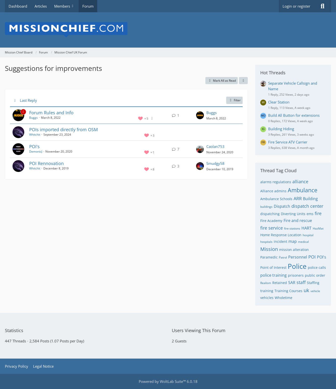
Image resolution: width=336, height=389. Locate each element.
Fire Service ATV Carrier (287, 142)
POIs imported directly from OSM (63, 129)
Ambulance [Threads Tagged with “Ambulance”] (302, 190)
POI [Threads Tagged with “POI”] (312, 257)
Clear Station (278, 102)
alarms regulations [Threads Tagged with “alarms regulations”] (275, 182)
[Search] (322, 6)
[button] (243, 80)
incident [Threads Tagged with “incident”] (280, 241)
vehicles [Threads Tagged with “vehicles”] (267, 297)
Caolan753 (215, 146)
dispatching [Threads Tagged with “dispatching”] (270, 213)
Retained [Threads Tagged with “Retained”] (279, 282)
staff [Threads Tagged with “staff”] (301, 282)
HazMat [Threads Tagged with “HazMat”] (318, 228)
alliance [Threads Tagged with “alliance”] (300, 181)
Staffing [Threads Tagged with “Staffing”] (313, 282)
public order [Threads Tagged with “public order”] (315, 275)
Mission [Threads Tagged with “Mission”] (269, 249)
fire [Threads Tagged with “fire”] (318, 213)
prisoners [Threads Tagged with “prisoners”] (296, 275)
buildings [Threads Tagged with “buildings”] (266, 207)
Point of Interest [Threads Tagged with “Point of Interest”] (273, 267)
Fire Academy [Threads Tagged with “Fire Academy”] (271, 220)
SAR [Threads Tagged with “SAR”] (291, 282)
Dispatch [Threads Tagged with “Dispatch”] (282, 206)
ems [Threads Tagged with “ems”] (310, 213)
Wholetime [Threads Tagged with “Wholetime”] (283, 297)
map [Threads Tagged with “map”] (292, 241)
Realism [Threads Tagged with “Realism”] (265, 283)
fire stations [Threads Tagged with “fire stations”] (292, 228)
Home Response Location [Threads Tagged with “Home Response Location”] (280, 235)
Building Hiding (281, 128)
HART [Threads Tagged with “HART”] (306, 228)
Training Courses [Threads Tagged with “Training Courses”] (288, 290)
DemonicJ (35, 151)
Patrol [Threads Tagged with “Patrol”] (283, 257)
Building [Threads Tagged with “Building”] (310, 198)
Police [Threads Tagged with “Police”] (297, 266)
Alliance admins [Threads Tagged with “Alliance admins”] (273, 191)
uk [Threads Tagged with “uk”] (306, 290)
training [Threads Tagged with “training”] (266, 290)
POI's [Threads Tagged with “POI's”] (321, 257)
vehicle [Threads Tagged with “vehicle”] (315, 291)
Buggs (33, 118)
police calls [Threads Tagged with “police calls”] (317, 267)
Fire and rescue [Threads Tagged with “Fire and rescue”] (298, 220)
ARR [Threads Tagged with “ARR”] (298, 198)
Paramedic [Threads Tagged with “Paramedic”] (269, 257)
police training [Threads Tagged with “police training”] (273, 275)
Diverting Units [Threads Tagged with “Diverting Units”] (293, 213)
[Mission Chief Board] (168, 30)
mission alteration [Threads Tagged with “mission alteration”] (294, 249)
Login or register (296, 6)
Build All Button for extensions (294, 115)
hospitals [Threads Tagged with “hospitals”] (266, 242)
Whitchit (34, 134)
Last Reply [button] (28, 100)
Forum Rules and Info (51, 113)
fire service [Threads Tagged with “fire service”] (271, 228)
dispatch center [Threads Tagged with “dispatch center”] (307, 206)
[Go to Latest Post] (200, 115)
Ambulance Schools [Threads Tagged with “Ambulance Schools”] (276, 198)
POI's (34, 146)
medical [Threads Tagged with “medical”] (303, 242)
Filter (234, 100)
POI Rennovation (46, 163)
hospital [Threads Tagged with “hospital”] (308, 235)
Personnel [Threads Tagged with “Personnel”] (297, 257)
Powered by (168, 381)
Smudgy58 (215, 163)
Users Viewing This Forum (198, 330)
